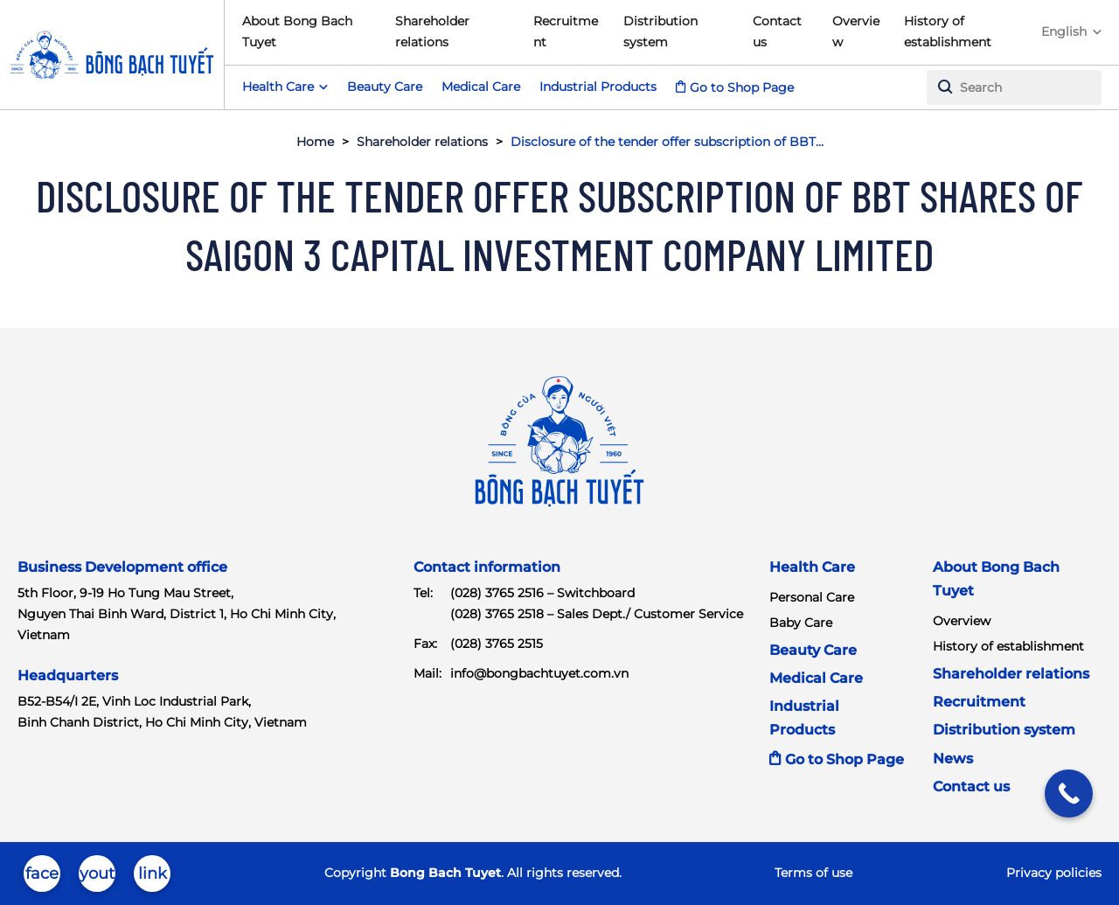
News (953, 758)
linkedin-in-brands (152, 878)
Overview (855, 31)
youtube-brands (97, 878)
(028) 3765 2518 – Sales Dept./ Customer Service (596, 614)
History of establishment (947, 31)
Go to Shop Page (742, 87)
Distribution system (660, 31)
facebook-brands (42, 878)
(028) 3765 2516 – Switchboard (542, 593)
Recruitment (565, 31)
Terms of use (813, 873)
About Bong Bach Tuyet (297, 31)
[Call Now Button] (1069, 793)
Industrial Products (598, 86)
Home (315, 142)
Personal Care (811, 597)
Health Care (812, 567)
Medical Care (480, 86)
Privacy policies (1054, 873)
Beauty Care (384, 86)
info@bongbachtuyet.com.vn (539, 673)
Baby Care (800, 622)
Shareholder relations (432, 31)
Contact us (777, 31)
